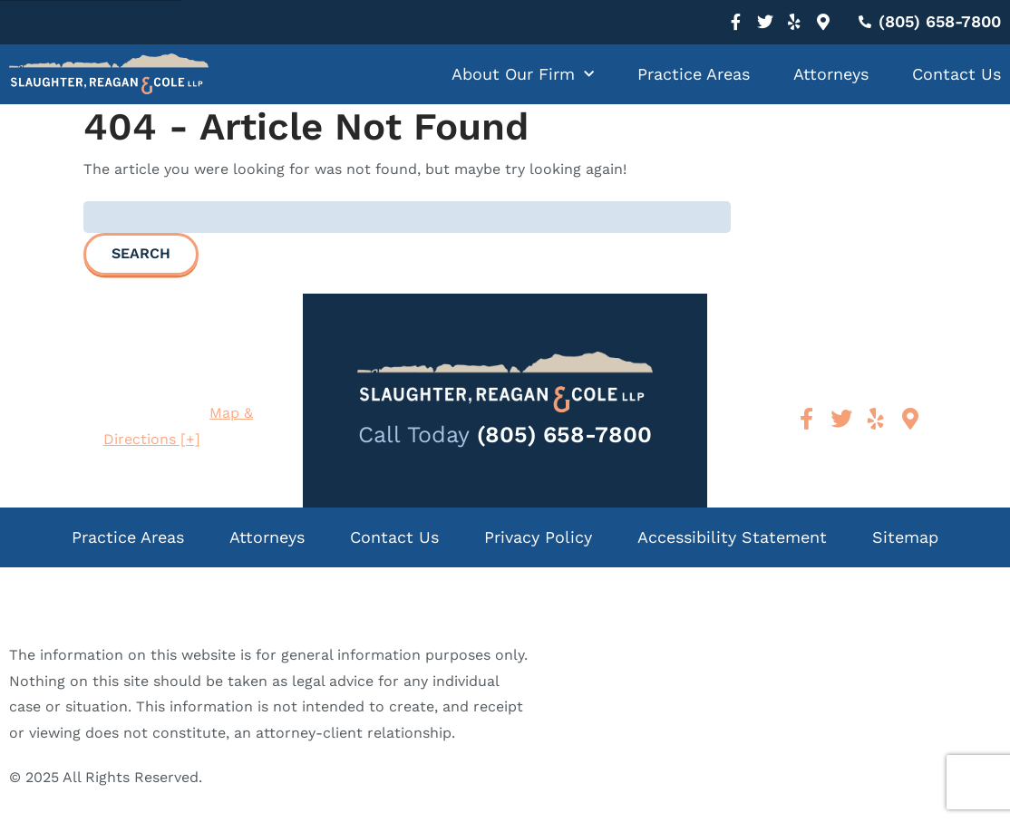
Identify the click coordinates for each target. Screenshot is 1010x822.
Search (141, 253)
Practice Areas (693, 73)
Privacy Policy (538, 536)
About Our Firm (523, 75)
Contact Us (956, 73)
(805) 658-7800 (564, 434)
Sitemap (905, 536)
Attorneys (831, 73)
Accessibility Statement (732, 536)
